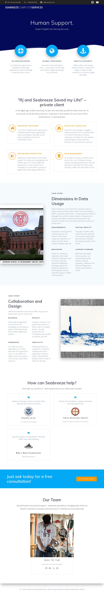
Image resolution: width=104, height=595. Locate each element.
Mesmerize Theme (77, 589)
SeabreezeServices (24, 7)
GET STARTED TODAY (86, 479)
